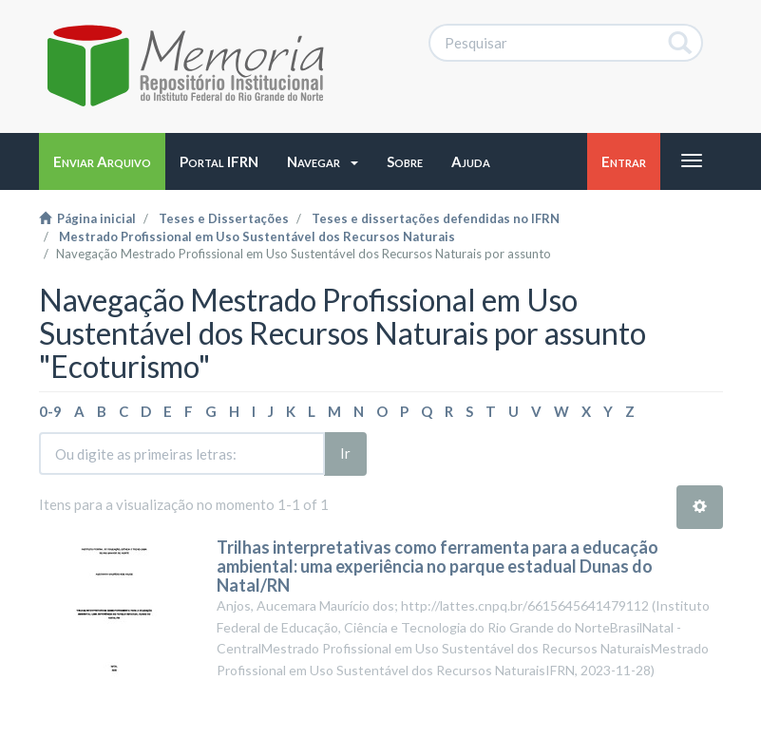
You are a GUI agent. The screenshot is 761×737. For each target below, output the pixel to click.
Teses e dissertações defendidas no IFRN (436, 218)
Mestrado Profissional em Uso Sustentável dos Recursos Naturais (257, 236)
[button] (322, 161)
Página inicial (87, 218)
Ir (345, 453)
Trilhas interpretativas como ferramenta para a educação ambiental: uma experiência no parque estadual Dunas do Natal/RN (437, 566)
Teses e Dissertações (224, 218)
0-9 (50, 411)
